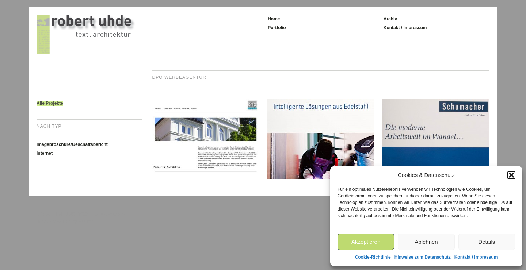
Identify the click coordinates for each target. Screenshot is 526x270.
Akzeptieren (365, 242)
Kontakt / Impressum (476, 257)
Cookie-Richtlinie (373, 257)
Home (274, 19)
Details (486, 242)
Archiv (390, 19)
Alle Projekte (50, 103)
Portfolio (277, 27)
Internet (45, 153)
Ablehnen (426, 242)
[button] (511, 175)
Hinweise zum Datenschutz (422, 257)
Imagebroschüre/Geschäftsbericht (72, 144)
